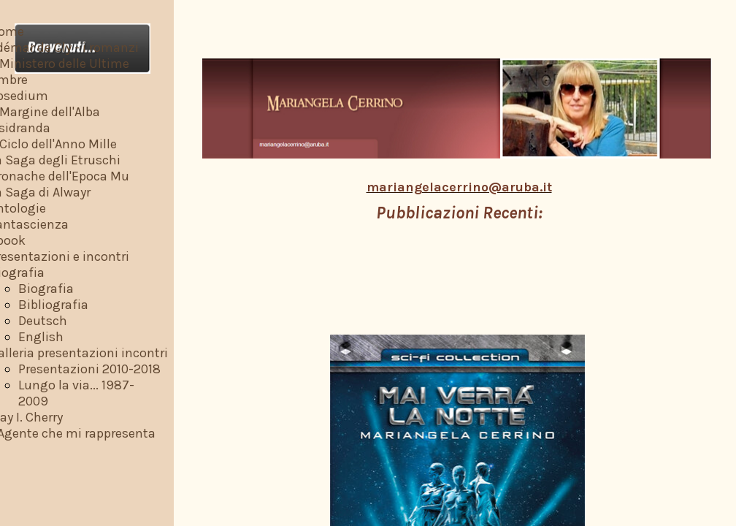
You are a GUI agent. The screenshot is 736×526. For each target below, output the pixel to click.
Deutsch (42, 321)
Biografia (46, 289)
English (41, 337)
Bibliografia (53, 305)
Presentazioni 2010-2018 (89, 369)
